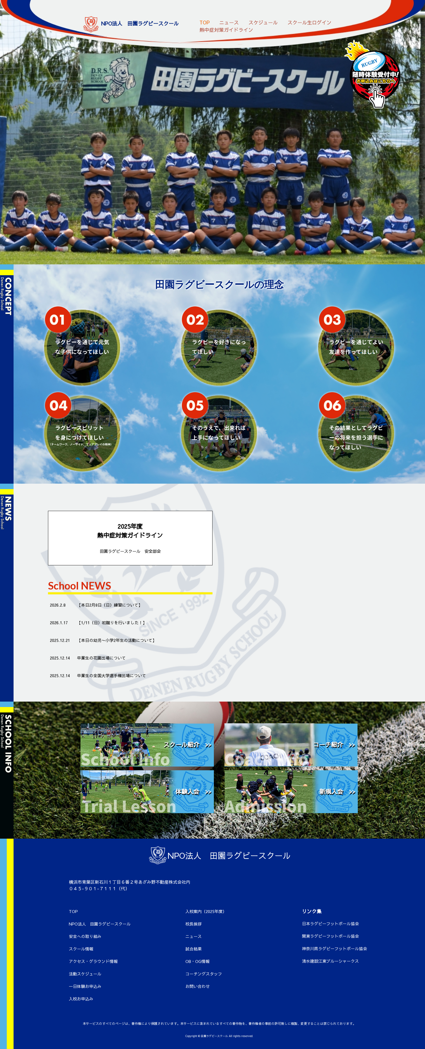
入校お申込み (81, 999)
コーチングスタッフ (203, 974)
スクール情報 (81, 949)
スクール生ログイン (309, 21)
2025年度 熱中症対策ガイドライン (130, 538)
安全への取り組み (85, 936)
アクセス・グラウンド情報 (93, 961)
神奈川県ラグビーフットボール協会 (334, 948)
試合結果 (193, 949)
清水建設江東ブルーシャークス (330, 961)
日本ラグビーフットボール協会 (330, 923)
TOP (204, 21)
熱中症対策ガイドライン (226, 29)
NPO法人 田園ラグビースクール (100, 924)
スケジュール (263, 21)
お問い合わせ (197, 986)
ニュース (229, 21)
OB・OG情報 (197, 961)
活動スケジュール (85, 974)
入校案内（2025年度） (206, 911)
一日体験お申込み (85, 986)
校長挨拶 (193, 924)
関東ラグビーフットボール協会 (330, 936)
